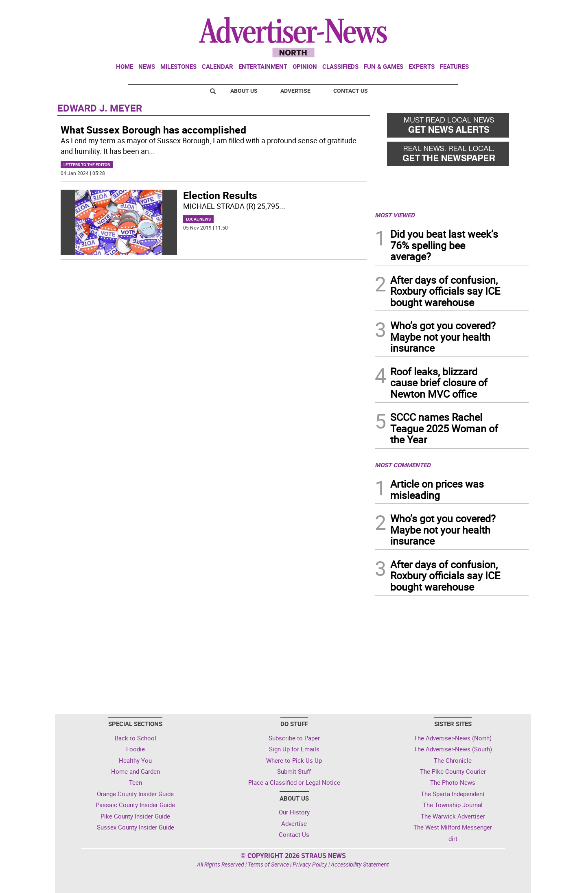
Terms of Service (268, 864)
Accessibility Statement (360, 864)
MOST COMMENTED (403, 465)
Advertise (295, 90)
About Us (244, 90)
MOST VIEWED (395, 215)
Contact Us (350, 90)
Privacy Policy (310, 864)
